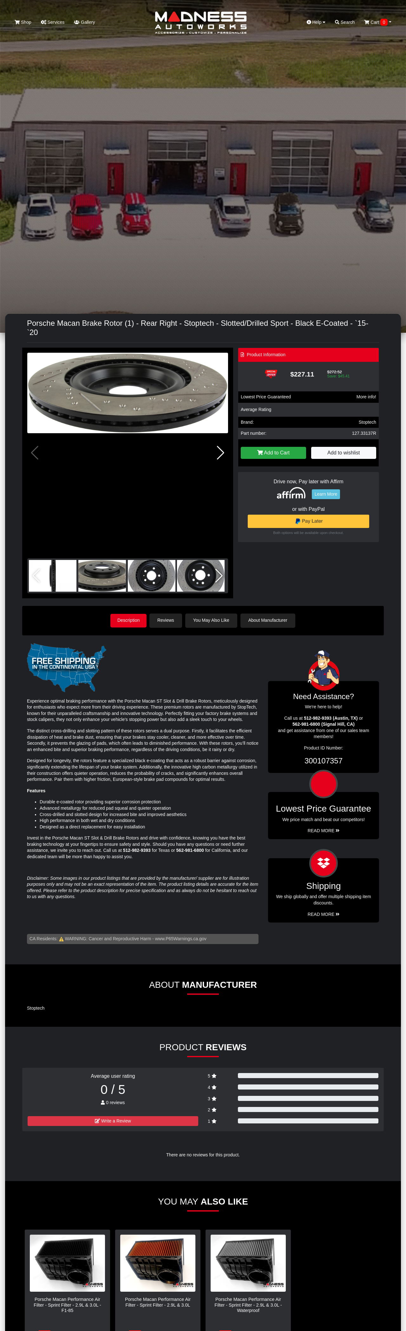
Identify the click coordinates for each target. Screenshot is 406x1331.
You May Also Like (212, 620)
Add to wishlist (343, 452)
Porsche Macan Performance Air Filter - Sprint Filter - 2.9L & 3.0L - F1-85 (67, 1304)
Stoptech (367, 422)
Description (128, 620)
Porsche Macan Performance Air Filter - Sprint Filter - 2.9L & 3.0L (158, 1301)
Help (316, 22)
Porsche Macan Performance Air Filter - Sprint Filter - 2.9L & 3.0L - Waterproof (248, 1304)
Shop (23, 22)
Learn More (326, 494)
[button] (220, 453)
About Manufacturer (269, 620)
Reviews (167, 620)
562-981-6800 (190, 849)
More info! (366, 396)
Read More (324, 830)
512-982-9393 (137, 849)
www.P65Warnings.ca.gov (180, 938)
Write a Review (113, 1120)
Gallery (84, 22)
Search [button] (345, 22)
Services (53, 22)
